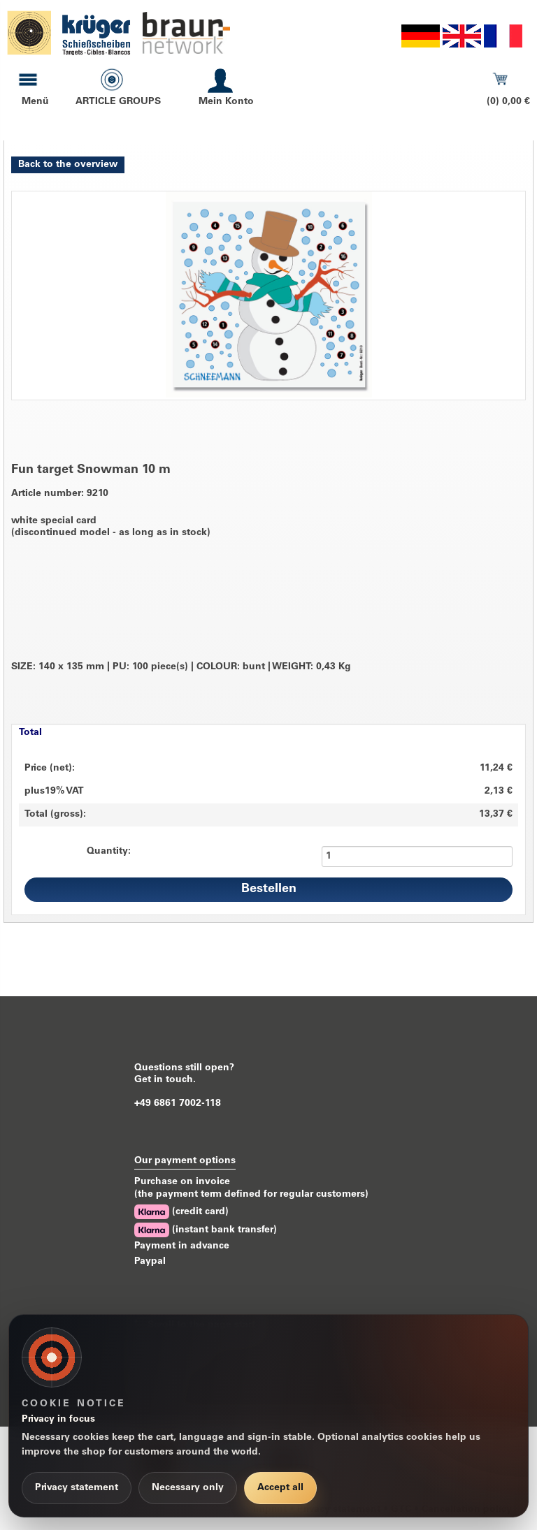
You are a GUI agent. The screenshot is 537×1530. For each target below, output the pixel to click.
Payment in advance (181, 1246)
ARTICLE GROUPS (118, 102)
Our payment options (185, 1161)
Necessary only (188, 1488)
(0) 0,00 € (508, 102)
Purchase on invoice (182, 1182)
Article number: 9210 (59, 494)
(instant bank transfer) (205, 1230)
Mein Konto (226, 102)
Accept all (280, 1488)
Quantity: (109, 852)
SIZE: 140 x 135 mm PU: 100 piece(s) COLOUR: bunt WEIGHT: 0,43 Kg (181, 667)
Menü (35, 102)
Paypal (150, 1262)
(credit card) (181, 1211)
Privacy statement (76, 1488)
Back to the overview (67, 165)
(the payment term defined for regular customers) (251, 1195)
